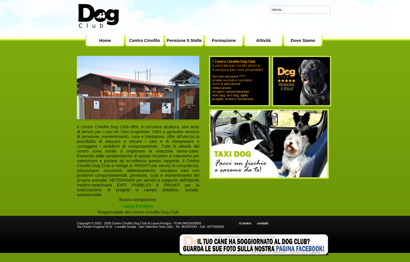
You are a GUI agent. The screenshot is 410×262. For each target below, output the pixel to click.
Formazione (224, 40)
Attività (263, 40)
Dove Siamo (303, 40)
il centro (245, 223)
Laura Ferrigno (138, 205)
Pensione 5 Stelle (184, 40)
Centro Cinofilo (144, 40)
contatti (262, 223)
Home (105, 40)
